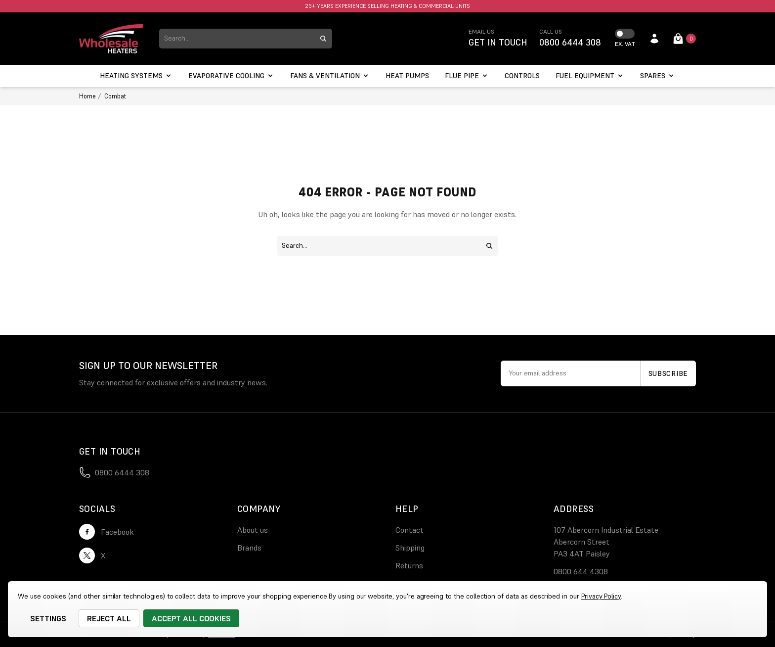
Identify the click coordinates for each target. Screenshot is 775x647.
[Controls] (522, 76)
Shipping (410, 548)
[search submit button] (323, 38)
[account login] (654, 39)
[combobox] (236, 38)
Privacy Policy (601, 596)
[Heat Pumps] (407, 76)
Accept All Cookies (191, 618)
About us (252, 530)
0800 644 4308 (581, 571)
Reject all (109, 618)
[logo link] (111, 38)
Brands (249, 548)
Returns (409, 565)
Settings (48, 618)
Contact (409, 530)
